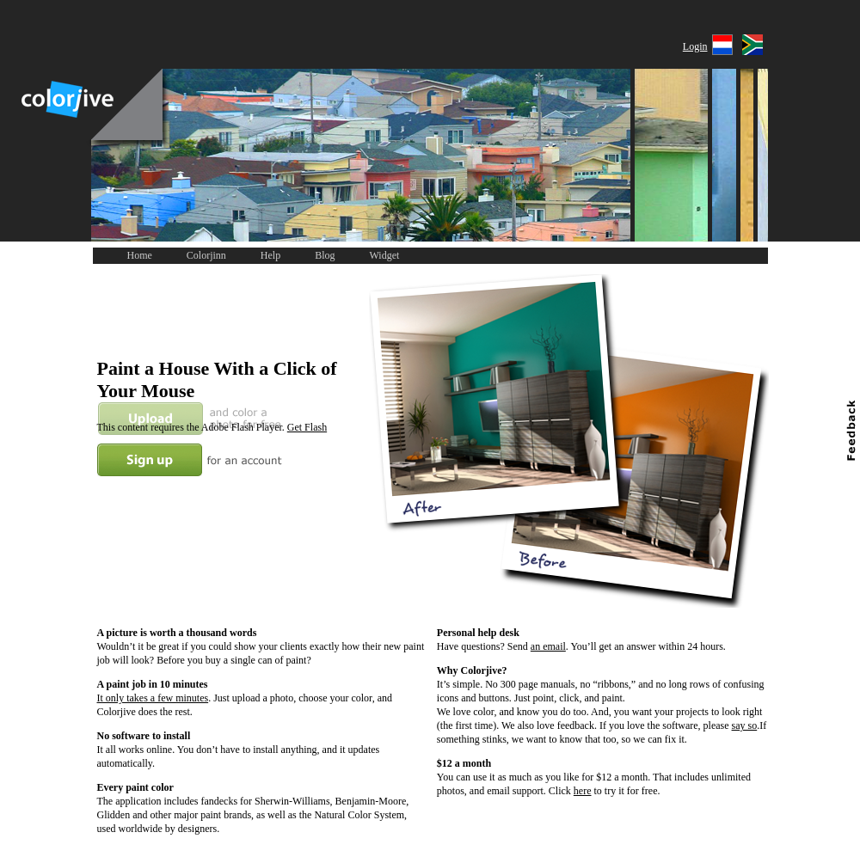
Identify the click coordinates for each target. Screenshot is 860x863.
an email (548, 646)
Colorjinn (206, 255)
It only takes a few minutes (153, 698)
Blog (325, 255)
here (583, 791)
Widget (385, 255)
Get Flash (307, 427)
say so (745, 725)
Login (695, 46)
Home (139, 255)
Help (270, 255)
